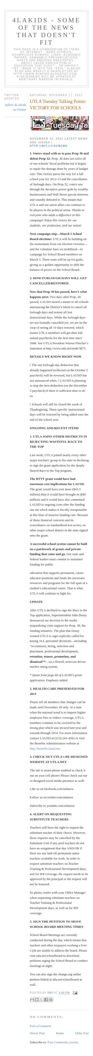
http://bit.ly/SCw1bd (49, 146)
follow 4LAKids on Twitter (15, 107)
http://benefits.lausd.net (45, 748)
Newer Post (37, 1033)
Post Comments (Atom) (63, 1042)
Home (60, 1033)
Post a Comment (40, 1026)
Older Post (82, 1033)
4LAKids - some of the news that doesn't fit (46, 31)
